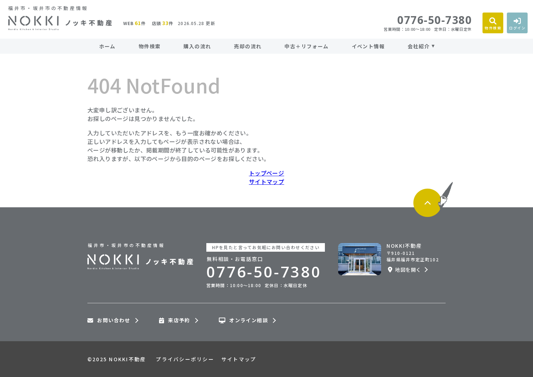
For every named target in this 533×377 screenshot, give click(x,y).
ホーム (107, 46)
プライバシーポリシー (185, 359)
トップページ (266, 173)
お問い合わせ (108, 320)
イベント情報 (368, 46)
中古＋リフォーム (306, 46)
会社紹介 (419, 46)
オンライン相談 (243, 320)
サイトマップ (266, 181)
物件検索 (150, 46)
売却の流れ (247, 46)
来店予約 (174, 320)
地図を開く (404, 269)
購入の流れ (197, 46)
